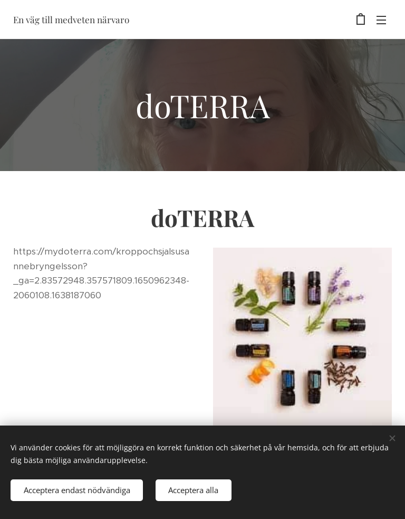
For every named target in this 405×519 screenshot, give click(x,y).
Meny (381, 20)
